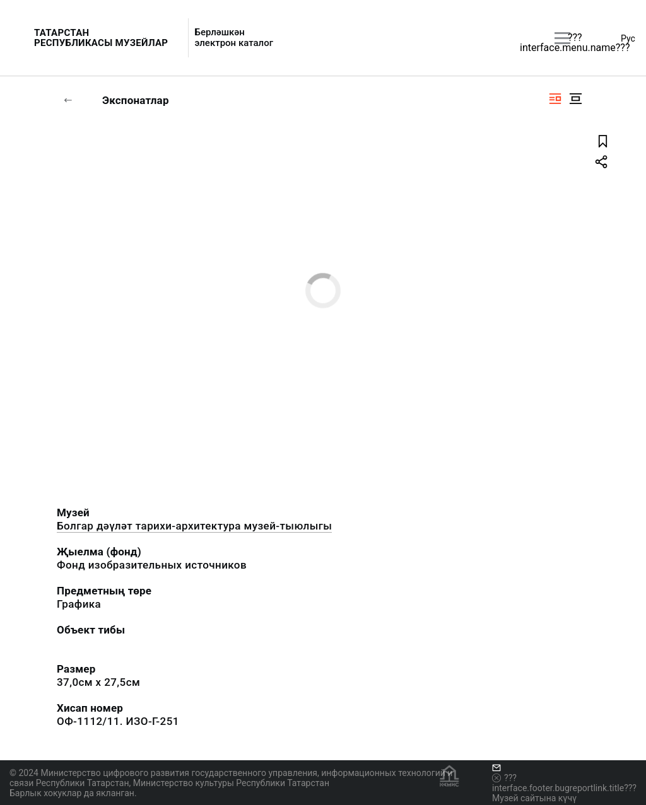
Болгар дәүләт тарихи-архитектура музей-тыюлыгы (194, 525)
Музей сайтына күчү (534, 798)
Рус (628, 38)
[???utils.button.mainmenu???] (562, 38)
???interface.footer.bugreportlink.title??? (564, 783)
